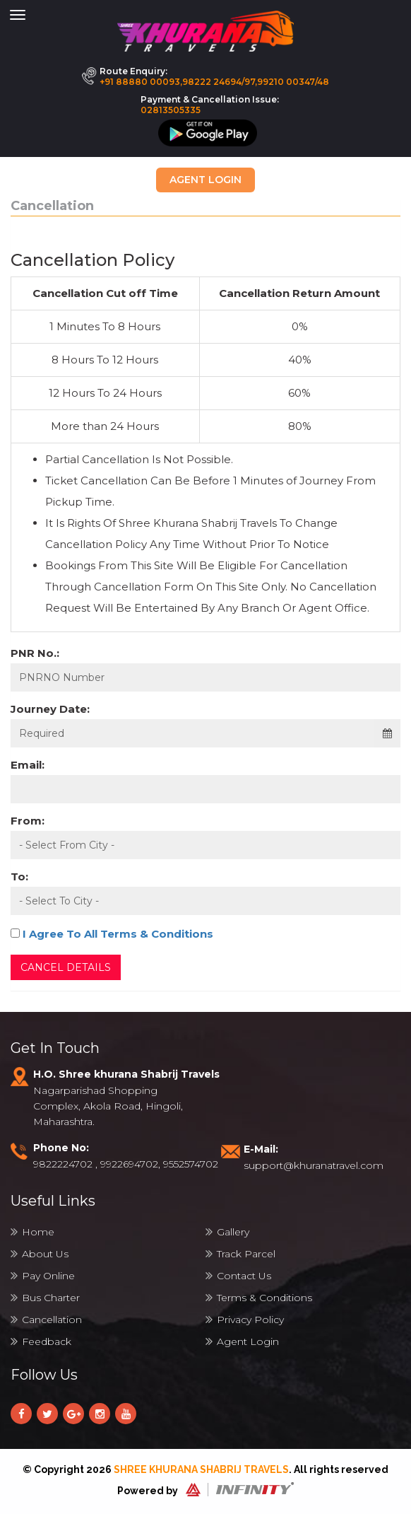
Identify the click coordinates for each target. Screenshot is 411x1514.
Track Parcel (240, 1253)
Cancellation (46, 1319)
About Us (39, 1253)
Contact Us (238, 1275)
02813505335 (171, 110)
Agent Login (205, 179)
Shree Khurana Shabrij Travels (201, 1469)
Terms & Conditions (259, 1297)
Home (32, 1231)
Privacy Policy (245, 1319)
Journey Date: (50, 709)
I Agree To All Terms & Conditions (118, 934)
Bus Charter (45, 1297)
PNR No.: (35, 653)
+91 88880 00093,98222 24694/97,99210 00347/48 (214, 81)
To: (19, 876)
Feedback (41, 1341)
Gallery (227, 1231)
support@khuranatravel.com (313, 1165)
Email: (27, 764)
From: (27, 820)
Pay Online (43, 1275)
